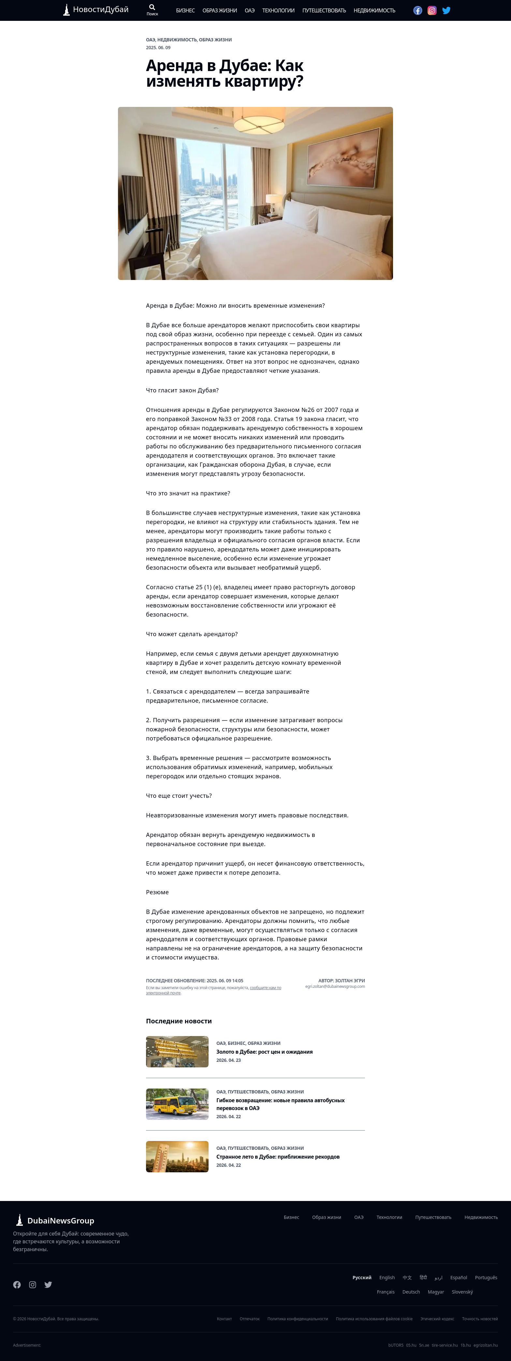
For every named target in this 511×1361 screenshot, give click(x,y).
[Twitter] (48, 1285)
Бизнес (185, 10)
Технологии (278, 10)
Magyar (436, 1292)
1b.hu (465, 1345)
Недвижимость (374, 10)
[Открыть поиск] (152, 10)
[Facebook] (17, 1285)
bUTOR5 (395, 1345)
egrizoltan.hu (486, 1345)
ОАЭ (250, 10)
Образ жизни (220, 10)
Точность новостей (480, 1319)
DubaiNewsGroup (61, 1220)
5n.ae (424, 1345)
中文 (407, 1277)
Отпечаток (250, 1319)
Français (386, 1292)
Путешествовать (324, 10)
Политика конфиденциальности (298, 1319)
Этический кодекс (437, 1319)
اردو (439, 1277)
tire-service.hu (445, 1345)
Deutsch (411, 1292)
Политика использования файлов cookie (374, 1319)
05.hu (411, 1345)
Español (458, 1277)
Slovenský (462, 1292)
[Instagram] (32, 1285)
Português (486, 1277)
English (387, 1277)
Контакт (224, 1319)
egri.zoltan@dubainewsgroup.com (335, 986)
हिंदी (423, 1277)
